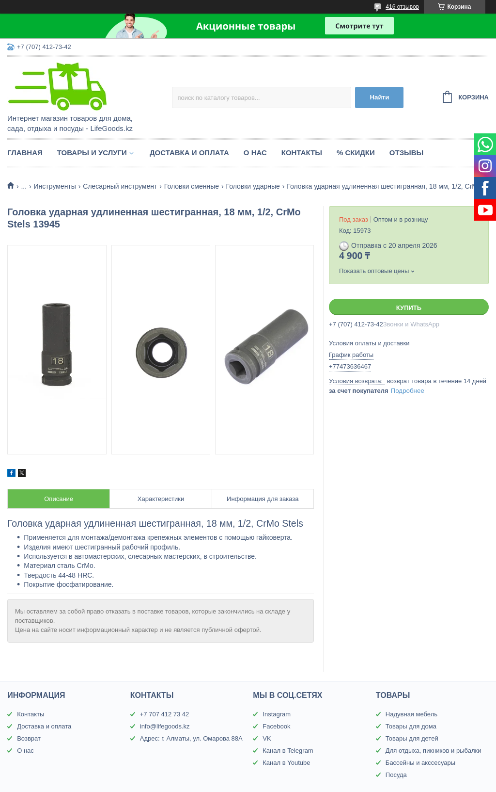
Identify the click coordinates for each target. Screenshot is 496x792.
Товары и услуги (92, 152)
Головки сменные (191, 186)
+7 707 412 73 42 (164, 714)
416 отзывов (402, 6)
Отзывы (406, 152)
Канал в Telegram (288, 750)
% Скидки (356, 152)
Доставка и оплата (189, 152)
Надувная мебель (411, 714)
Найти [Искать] (379, 97)
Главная (25, 152)
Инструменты (55, 186)
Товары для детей (412, 738)
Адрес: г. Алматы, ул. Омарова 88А (191, 738)
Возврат (29, 738)
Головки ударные (253, 186)
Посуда (396, 774)
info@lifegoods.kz (165, 726)
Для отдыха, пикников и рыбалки (433, 750)
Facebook (276, 726)
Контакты (301, 152)
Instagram (277, 714)
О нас (255, 152)
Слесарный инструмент (120, 186)
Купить (408, 307)
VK (267, 738)
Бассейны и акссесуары (420, 762)
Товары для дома (411, 726)
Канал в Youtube (286, 762)
